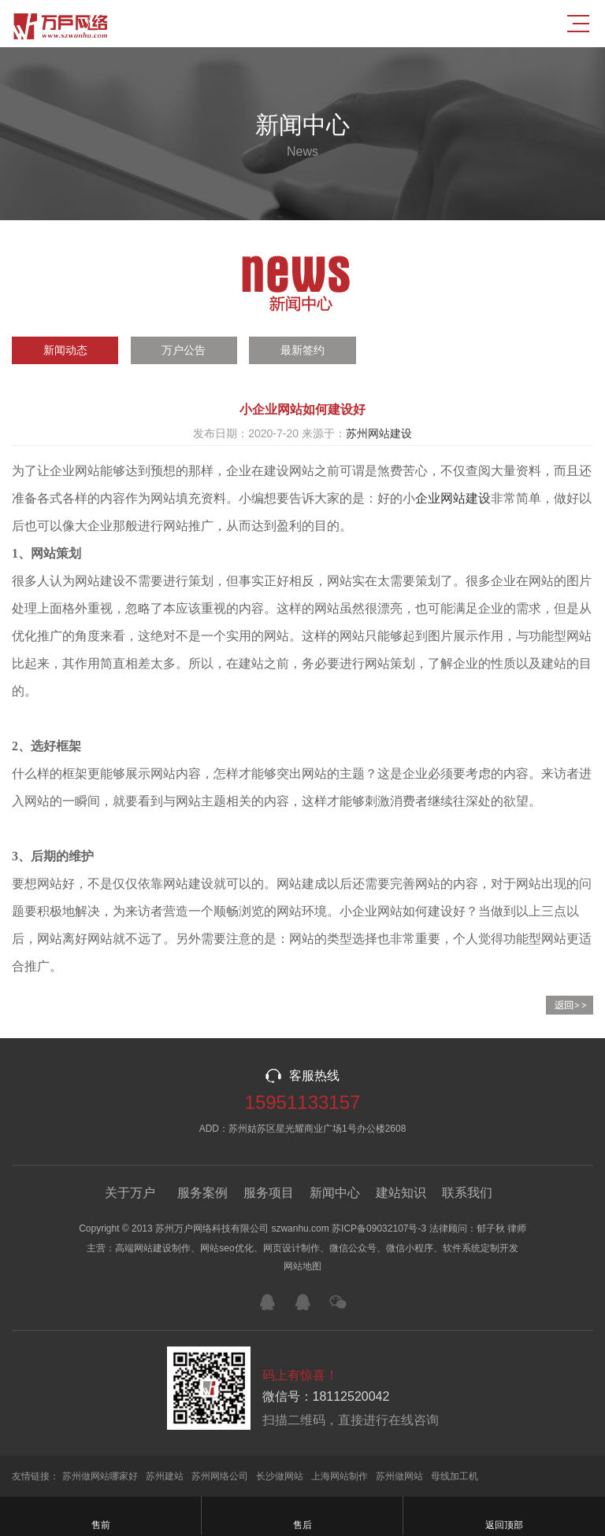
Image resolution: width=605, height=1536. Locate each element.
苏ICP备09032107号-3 (379, 1228)
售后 (302, 1516)
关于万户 (130, 1192)
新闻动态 (65, 350)
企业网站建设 (453, 498)
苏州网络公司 (219, 1476)
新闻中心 (335, 1192)
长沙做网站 (279, 1476)
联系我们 (467, 1192)
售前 (100, 1516)
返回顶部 (504, 1516)
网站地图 (302, 1266)
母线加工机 (454, 1476)
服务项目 (268, 1192)
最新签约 (302, 350)
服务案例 (202, 1192)
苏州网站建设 (379, 433)
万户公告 (183, 350)
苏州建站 (165, 1476)
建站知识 (401, 1192)
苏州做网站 (399, 1476)
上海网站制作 (339, 1476)
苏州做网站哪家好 (100, 1476)
